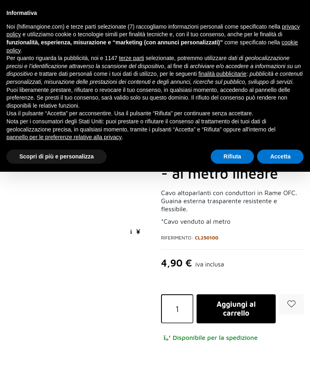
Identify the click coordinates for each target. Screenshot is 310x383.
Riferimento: (177, 238)
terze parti (131, 58)
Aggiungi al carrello (236, 308)
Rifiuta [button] (232, 156)
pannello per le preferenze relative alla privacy (64, 137)
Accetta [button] (280, 156)
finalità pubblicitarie (222, 74)
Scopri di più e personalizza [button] (56, 156)
